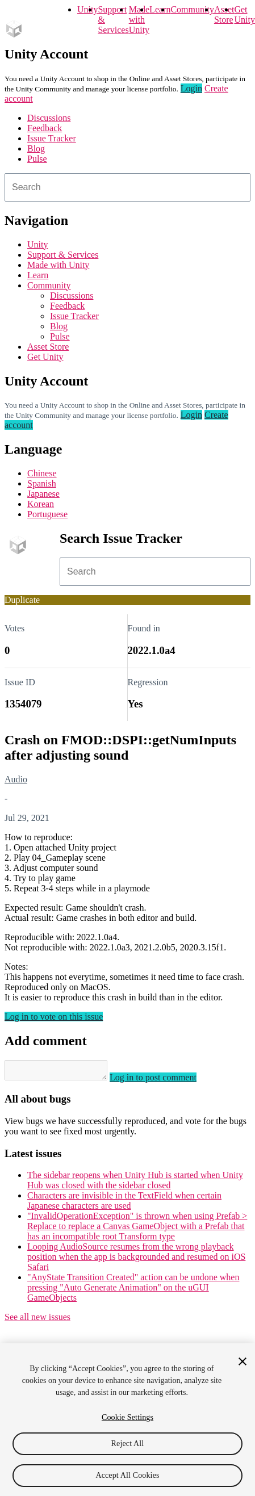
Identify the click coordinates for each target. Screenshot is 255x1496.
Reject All (127, 1443)
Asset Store (48, 346)
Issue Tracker (51, 138)
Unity (87, 9)
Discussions (48, 118)
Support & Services (62, 254)
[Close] (242, 1361)
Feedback (44, 128)
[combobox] (127, 187)
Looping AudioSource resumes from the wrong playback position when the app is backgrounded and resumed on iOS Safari (136, 1260)
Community (192, 9)
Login (191, 88)
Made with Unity (139, 20)
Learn (159, 9)
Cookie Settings (127, 1417)
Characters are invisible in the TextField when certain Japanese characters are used (124, 1204)
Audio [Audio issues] (16, 779)
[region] (127, 1419)
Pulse (37, 159)
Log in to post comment (164, 1081)
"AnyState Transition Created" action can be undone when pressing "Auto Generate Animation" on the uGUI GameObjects (133, 1291)
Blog (36, 148)
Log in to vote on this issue (54, 1016)
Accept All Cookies (127, 1475)
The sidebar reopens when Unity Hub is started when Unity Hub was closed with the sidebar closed (135, 1183)
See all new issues (37, 1320)
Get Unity (244, 14)
